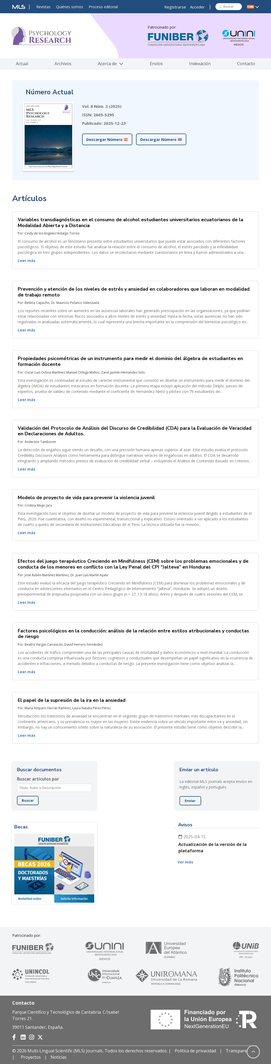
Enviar (190, 800)
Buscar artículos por (38, 779)
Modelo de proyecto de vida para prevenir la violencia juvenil (86, 497)
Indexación (200, 63)
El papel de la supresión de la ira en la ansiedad (71, 700)
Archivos (63, 63)
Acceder (197, 7)
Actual (22, 63)
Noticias (59, 1057)
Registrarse (175, 7)
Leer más (26, 260)
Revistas (43, 6)
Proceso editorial (103, 6)
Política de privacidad (195, 1051)
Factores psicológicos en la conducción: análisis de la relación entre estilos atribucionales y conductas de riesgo (133, 634)
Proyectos (31, 1057)
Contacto (246, 63)
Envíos (156, 63)
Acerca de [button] (110, 63)
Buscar (28, 800)
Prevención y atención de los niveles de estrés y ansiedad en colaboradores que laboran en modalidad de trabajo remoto (134, 292)
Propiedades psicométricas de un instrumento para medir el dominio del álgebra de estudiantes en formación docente (130, 361)
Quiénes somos (69, 6)
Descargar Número (107, 139)
